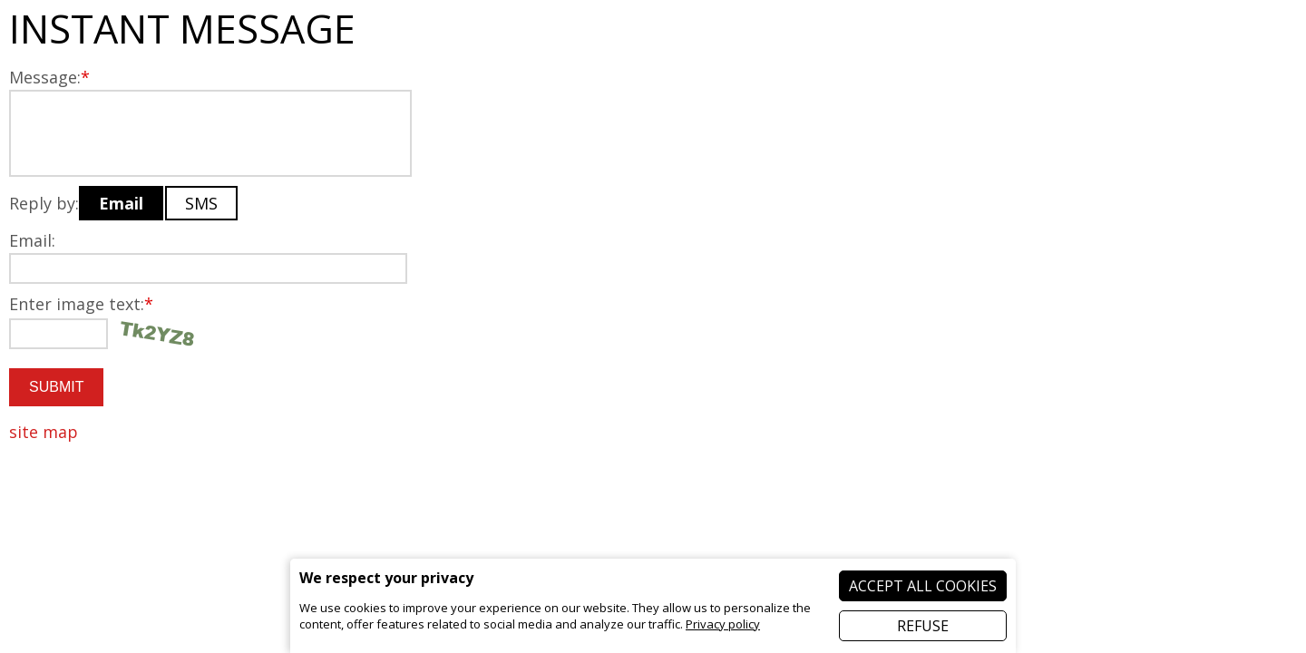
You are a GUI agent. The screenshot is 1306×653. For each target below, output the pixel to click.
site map (43, 432)
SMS (201, 203)
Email (121, 203)
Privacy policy (723, 624)
